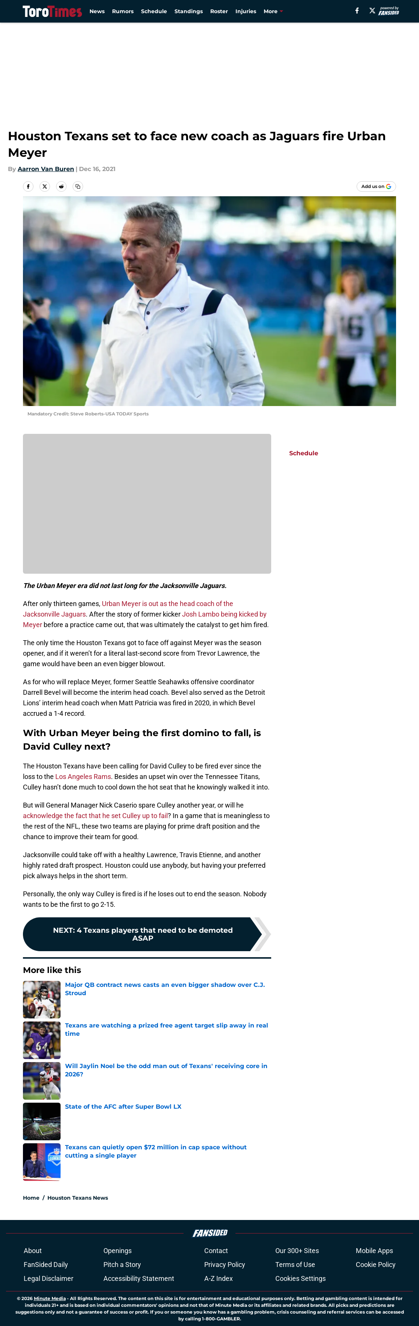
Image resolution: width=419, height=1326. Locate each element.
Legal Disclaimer (48, 1278)
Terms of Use (295, 1264)
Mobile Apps (374, 1251)
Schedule (154, 11)
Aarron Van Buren (46, 169)
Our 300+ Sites (297, 1251)
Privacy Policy (224, 1264)
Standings (189, 11)
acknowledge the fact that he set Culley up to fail (95, 816)
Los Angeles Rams (83, 776)
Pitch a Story (122, 1264)
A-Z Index (218, 1278)
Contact (216, 1251)
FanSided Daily (46, 1264)
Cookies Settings (300, 1278)
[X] (372, 11)
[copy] (78, 186)
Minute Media (50, 1298)
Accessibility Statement (138, 1278)
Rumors (123, 11)
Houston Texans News (77, 1197)
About (33, 1251)
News (97, 11)
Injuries (245, 11)
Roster (219, 11)
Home (31, 1197)
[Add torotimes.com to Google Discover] (376, 186)
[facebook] (357, 11)
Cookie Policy (376, 1264)
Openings (117, 1251)
